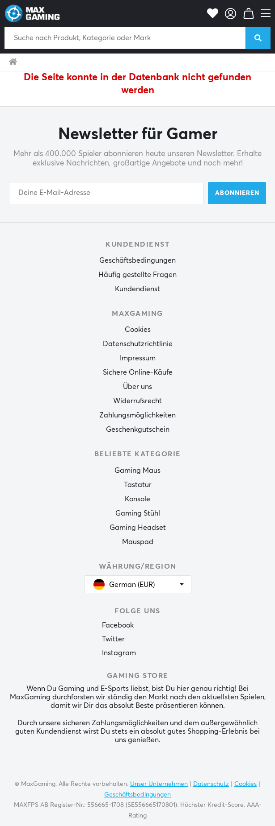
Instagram (119, 653)
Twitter (113, 639)
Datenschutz (211, 784)
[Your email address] (106, 193)
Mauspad (137, 541)
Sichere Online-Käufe (138, 372)
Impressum (138, 358)
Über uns (137, 386)
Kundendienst (137, 289)
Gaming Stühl (137, 513)
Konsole (137, 499)
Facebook (118, 625)
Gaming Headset (138, 527)
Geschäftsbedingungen (137, 260)
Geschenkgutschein (137, 429)
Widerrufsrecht (137, 401)
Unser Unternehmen (159, 784)
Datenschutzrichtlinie (138, 343)
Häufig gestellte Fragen (137, 274)
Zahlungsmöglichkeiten (137, 415)
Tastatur (138, 484)
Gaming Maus (137, 470)
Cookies (138, 329)
